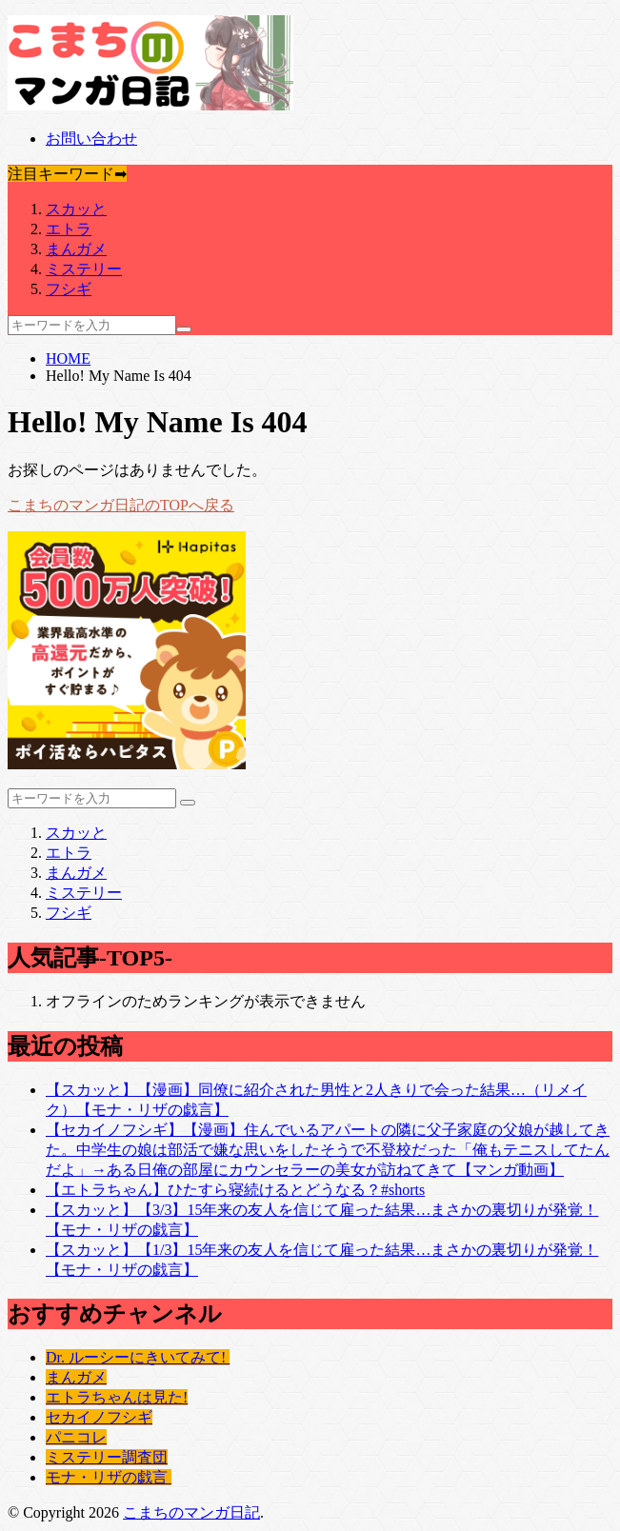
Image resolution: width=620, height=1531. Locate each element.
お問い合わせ (91, 138)
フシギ (68, 289)
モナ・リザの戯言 (108, 1477)
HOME (68, 358)
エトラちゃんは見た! (117, 1397)
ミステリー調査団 (107, 1457)
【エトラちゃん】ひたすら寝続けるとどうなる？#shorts (235, 1190)
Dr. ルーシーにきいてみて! (138, 1357)
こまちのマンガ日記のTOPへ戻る (121, 505)
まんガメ (76, 249)
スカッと (76, 209)
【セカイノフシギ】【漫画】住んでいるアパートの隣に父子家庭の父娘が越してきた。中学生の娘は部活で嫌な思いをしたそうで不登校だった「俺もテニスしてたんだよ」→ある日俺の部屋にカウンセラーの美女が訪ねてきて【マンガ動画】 (328, 1150)
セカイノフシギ (99, 1417)
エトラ (68, 229)
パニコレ (76, 1437)
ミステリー (84, 269)
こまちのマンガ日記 (191, 1512)
